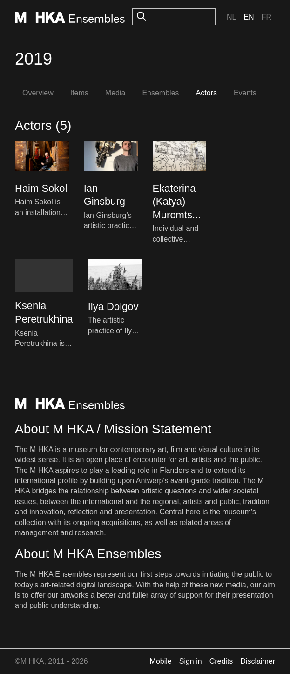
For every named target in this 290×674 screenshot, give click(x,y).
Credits (221, 661)
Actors (206, 93)
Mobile (161, 661)
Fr (266, 17)
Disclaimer (257, 661)
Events (245, 93)
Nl (231, 17)
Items (79, 93)
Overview (38, 93)
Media (115, 93)
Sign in (190, 661)
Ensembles (160, 93)
